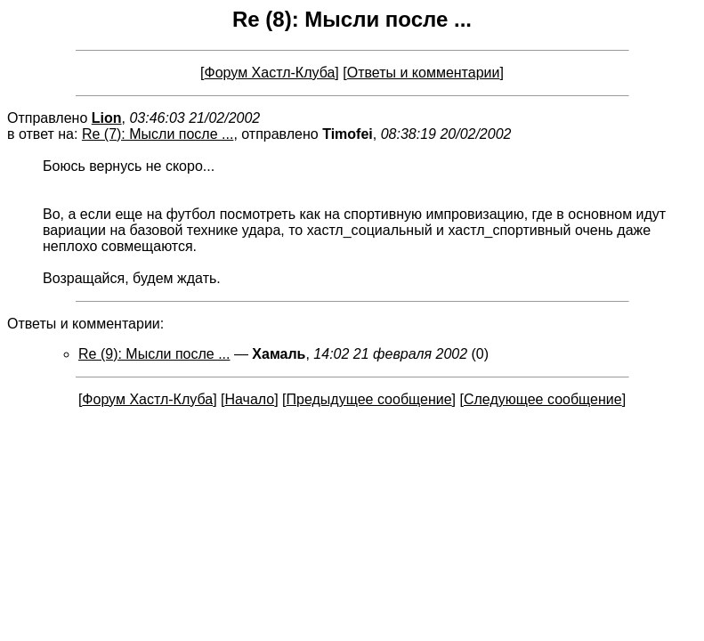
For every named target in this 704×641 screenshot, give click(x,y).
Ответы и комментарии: (85, 323)
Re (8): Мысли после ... (352, 19)
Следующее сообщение (543, 399)
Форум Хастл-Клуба (270, 72)
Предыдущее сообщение (369, 399)
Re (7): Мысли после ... (157, 134)
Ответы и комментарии (423, 72)
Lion (107, 118)
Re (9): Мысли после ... (154, 353)
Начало (249, 399)
